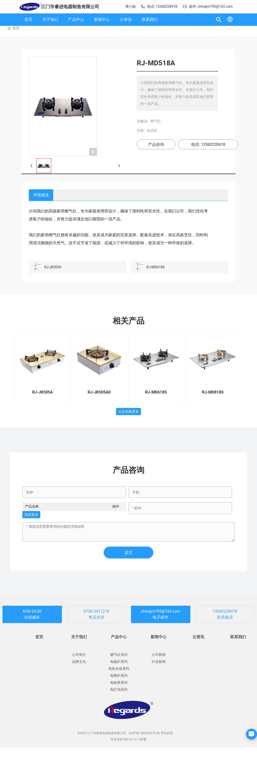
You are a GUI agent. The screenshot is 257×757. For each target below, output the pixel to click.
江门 (136, 739)
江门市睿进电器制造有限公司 (70, 6)
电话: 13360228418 (158, 6)
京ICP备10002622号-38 (144, 733)
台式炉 (149, 130)
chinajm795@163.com (161, 611)
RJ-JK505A (52, 267)
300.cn (127, 739)
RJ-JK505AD (99, 392)
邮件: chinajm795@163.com (207, 6)
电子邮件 (161, 617)
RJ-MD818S (212, 392)
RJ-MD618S (155, 267)
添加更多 (31, 515)
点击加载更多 (128, 411)
